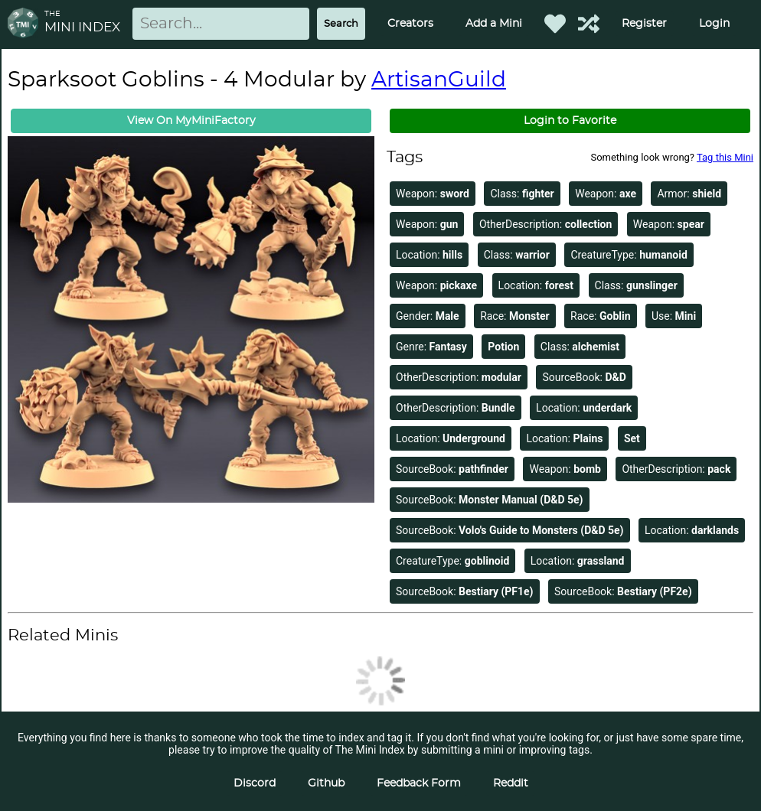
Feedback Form (419, 783)
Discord (255, 783)
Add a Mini (493, 23)
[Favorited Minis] (555, 23)
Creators (410, 23)
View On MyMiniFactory (191, 121)
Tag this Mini (725, 157)
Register (644, 23)
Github (326, 783)
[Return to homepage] (26, 24)
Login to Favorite (570, 121)
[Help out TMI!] (588, 23)
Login (714, 23)
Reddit (510, 783)
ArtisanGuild (438, 80)
